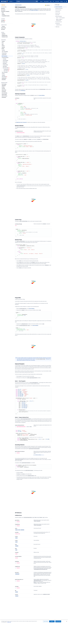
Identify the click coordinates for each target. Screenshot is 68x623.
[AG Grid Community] (57, 1)
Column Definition (42, 95)
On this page (57, 4)
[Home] (4, 1)
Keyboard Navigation (58, 16)
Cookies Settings (46, 621)
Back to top (57, 26)
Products (11, 1)
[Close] (67, 621)
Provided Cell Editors (34, 10)
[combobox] (48, 5)
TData (16, 549)
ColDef (16, 541)
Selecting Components (58, 8)
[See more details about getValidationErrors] (15, 580)
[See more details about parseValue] (15, 521)
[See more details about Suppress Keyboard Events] (15, 426)
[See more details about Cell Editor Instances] (15, 452)
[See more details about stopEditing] (15, 568)
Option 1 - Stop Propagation (60, 17)
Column (16, 537)
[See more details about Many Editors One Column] (15, 132)
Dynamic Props (57, 13)
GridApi (16, 591)
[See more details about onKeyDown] (15, 563)
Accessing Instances (58, 21)
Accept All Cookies (58, 621)
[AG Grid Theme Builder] (46, 1)
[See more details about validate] (15, 587)
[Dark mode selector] (64, 1)
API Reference (23, 90)
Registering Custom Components (21, 122)
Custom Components (58, 6)
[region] (34, 621)
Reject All (52, 621)
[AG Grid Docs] (50, 1)
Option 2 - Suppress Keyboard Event (59, 20)
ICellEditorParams (59, 24)
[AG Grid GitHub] (66, 1)
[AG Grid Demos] (41, 1)
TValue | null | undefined (19, 529)
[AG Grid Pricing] (61, 1)
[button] (27, 1)
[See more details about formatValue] (15, 525)
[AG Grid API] (53, 1)
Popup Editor (57, 14)
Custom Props (57, 11)
